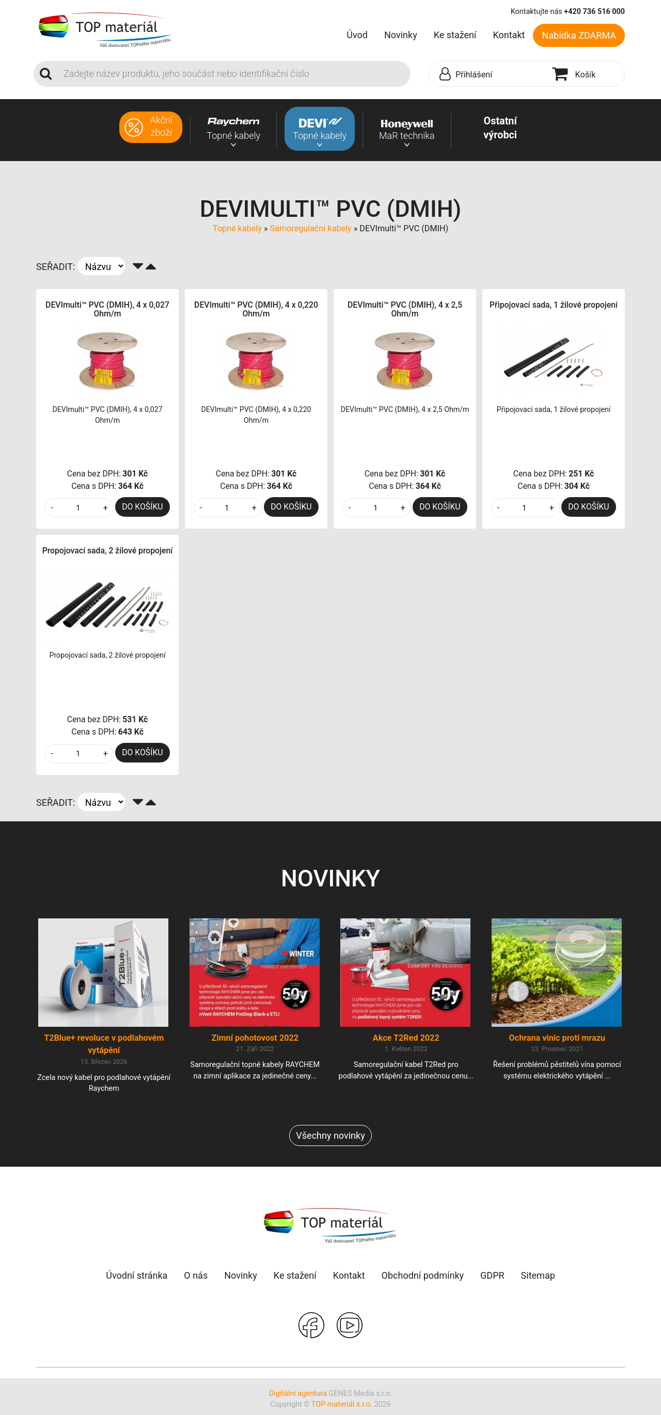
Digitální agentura (298, 1398)
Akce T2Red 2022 (406, 1042)
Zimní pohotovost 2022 (254, 1042)
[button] (488, 74)
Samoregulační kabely (310, 228)
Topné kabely (237, 228)
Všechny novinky (330, 1140)
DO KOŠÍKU (142, 507)
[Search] (234, 74)
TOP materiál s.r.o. (341, 1409)
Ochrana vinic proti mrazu (557, 1042)
